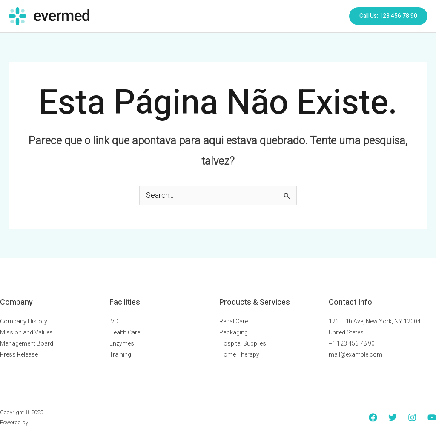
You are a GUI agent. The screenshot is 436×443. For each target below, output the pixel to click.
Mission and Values (26, 332)
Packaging (233, 332)
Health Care (124, 332)
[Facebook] (373, 417)
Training (120, 354)
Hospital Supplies (242, 343)
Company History (23, 321)
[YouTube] (431, 417)
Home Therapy (239, 354)
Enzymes (121, 343)
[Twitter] (392, 417)
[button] (388, 16)
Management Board (26, 343)
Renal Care (233, 321)
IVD (113, 321)
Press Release (19, 354)
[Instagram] (412, 417)
